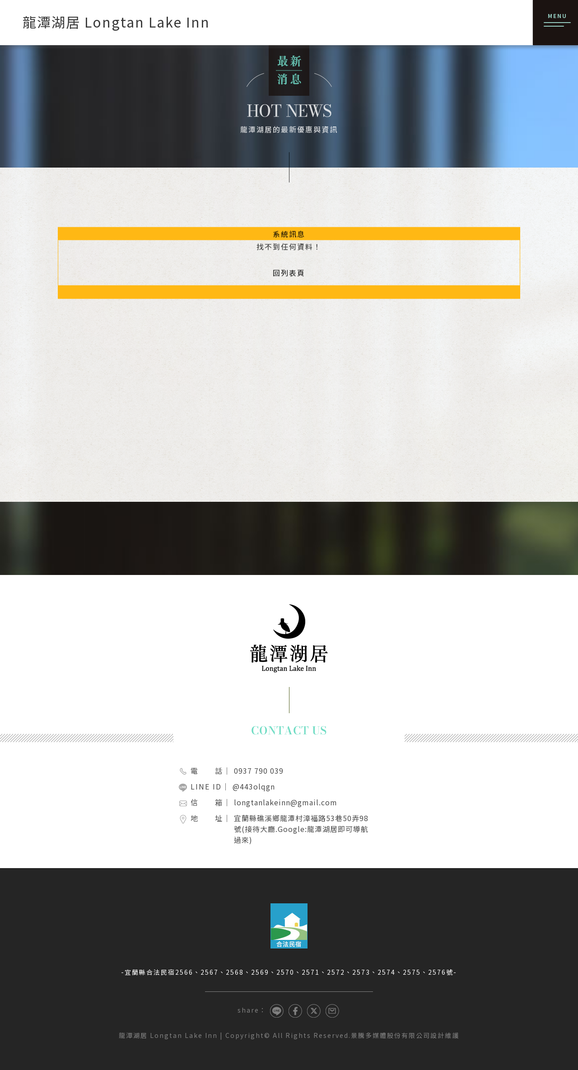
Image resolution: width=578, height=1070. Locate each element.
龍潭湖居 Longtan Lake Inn (168, 1035)
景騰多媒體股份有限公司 (390, 1035)
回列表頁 (289, 268)
